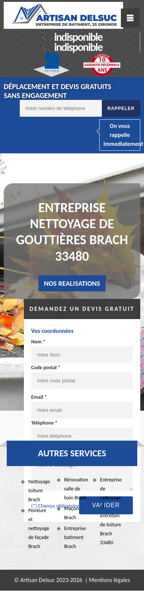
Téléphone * (44, 423)
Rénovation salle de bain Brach (75, 489)
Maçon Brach (71, 513)
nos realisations (72, 283)
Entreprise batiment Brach (75, 537)
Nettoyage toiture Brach (39, 490)
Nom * (38, 342)
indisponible (78, 37)
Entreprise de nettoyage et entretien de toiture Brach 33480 (111, 511)
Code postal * (45, 367)
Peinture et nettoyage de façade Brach (39, 528)
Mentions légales (109, 580)
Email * (39, 397)
